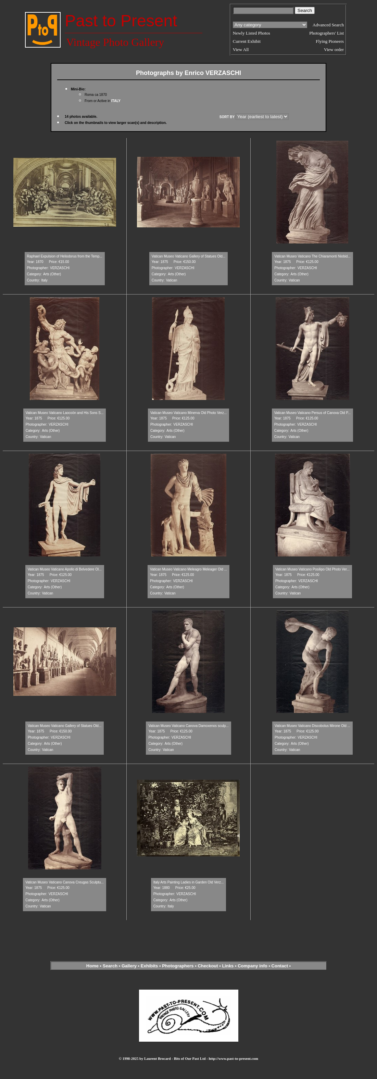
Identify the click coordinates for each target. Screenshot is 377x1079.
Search (110, 965)
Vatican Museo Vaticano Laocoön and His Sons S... (65, 413)
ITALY (116, 101)
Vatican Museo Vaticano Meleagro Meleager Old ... (188, 569)
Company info (253, 965)
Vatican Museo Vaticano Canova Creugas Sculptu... (64, 882)
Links (228, 965)
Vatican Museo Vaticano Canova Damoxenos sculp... (188, 726)
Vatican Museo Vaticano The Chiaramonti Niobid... (312, 256)
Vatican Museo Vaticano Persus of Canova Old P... (312, 413)
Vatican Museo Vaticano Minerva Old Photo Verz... (188, 413)
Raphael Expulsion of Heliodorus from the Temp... (64, 256)
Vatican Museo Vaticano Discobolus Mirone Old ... (312, 726)
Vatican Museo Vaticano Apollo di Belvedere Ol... (65, 569)
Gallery (129, 965)
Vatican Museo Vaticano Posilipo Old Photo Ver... (312, 569)
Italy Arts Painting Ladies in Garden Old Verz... (188, 882)
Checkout (208, 965)
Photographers (177, 965)
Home (92, 965)
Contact (280, 965)
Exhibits (149, 965)
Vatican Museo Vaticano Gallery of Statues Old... (188, 256)
